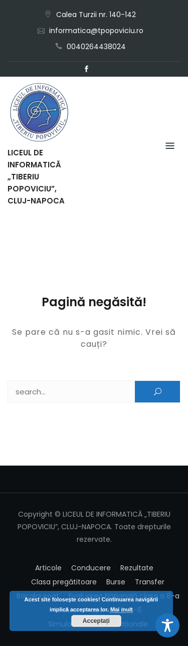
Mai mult (121, 609)
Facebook (87, 69)
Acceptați (96, 620)
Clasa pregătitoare (64, 582)
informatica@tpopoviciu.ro (96, 31)
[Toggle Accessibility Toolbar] (167, 625)
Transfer (149, 582)
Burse (115, 582)
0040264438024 (96, 47)
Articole (48, 568)
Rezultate (136, 568)
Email (102, 69)
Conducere (91, 568)
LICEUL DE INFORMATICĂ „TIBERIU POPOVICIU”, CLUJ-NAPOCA (36, 176)
